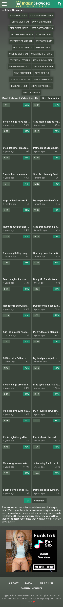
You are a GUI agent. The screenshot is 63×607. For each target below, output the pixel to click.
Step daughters (31, 92)
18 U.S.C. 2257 (45, 583)
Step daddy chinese (41, 86)
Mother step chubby (22, 34)
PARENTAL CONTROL (31, 588)
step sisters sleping (42, 28)
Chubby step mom (18, 54)
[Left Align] (5, 4)
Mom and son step (42, 60)
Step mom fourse (43, 80)
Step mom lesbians (20, 60)
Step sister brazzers (41, 15)
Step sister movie (19, 28)
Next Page (39, 500)
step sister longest (19, 67)
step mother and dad (21, 41)
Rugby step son (19, 86)
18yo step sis (42, 73)
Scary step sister (41, 22)
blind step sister (23, 73)
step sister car (44, 41)
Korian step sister (20, 80)
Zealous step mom (22, 47)
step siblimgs (43, 47)
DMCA (28, 583)
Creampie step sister (42, 54)
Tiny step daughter (43, 67)
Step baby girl (43, 34)
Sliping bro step (18, 15)
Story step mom (20, 22)
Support (13, 583)
